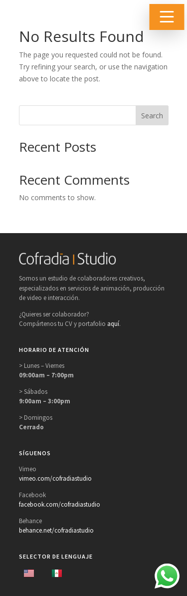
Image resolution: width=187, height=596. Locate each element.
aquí (113, 323)
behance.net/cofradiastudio (56, 530)
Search (152, 115)
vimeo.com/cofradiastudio (55, 478)
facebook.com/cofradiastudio (59, 504)
